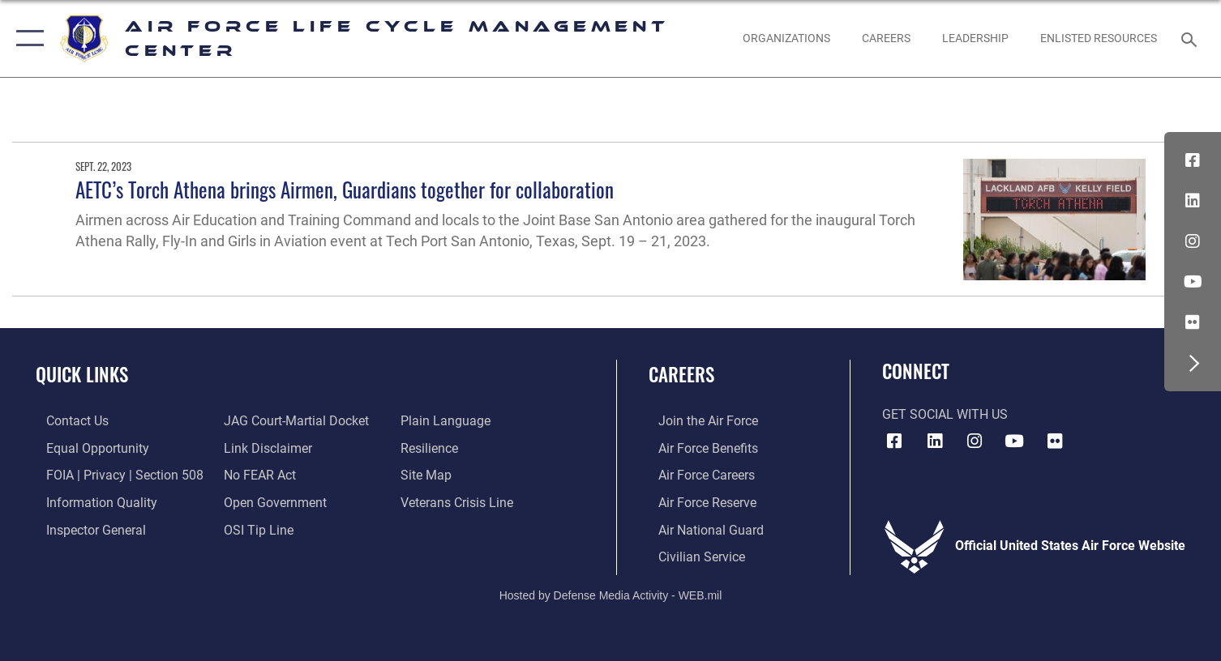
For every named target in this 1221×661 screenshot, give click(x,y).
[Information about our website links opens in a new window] (264, 447)
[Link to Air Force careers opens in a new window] (697, 474)
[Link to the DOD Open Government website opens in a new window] (271, 501)
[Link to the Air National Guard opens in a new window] (701, 528)
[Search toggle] (1191, 38)
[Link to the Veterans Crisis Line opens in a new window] (461, 501)
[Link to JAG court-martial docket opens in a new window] (292, 420)
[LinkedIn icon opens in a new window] (1192, 201)
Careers (681, 374)
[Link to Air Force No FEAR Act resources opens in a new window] (256, 474)
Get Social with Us (945, 414)
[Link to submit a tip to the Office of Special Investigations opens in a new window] (254, 528)
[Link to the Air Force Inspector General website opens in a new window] (85, 528)
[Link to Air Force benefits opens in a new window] (698, 447)
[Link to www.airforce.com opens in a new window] (698, 420)
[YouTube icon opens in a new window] (1192, 282)
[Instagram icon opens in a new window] (1192, 241)
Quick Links (82, 374)
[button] (26, 38)
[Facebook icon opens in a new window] (1192, 160)
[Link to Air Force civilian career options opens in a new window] (692, 555)
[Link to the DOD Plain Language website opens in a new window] (450, 420)
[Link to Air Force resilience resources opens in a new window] (433, 447)
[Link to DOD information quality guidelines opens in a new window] (91, 501)
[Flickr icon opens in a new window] (1192, 322)
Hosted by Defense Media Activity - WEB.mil (610, 592)
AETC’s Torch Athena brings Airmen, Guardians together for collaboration (344, 189)
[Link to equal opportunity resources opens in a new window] (87, 447)
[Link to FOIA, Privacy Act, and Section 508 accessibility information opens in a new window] (114, 474)
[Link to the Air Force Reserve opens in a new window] (698, 501)
